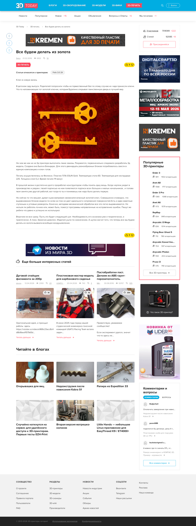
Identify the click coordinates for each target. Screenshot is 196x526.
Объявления (94, 16)
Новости (23, 16)
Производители (57, 508)
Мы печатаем (147, 16)
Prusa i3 (157, 261)
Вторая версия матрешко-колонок (73, 426)
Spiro (18, 58)
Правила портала (24, 498)
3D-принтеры (56, 488)
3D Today (20, 26)
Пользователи (23, 503)
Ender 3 (156, 172)
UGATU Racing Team (60, 283)
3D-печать (34, 26)
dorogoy (19, 283)
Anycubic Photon (161, 252)
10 (48, 58)
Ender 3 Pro (158, 192)
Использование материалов (64, 521)
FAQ (18, 508)
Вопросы (166, 397)
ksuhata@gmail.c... (157, 442)
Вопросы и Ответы (120, 16)
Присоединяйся (159, 44)
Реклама (31, 43)
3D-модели (54, 493)
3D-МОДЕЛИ (99, 5)
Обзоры (87, 503)
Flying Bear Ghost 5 (162, 232)
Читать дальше (23, 337)
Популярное (41, 16)
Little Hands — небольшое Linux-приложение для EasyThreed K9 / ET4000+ (113, 428)
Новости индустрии (92, 488)
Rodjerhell (153, 404)
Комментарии (151, 397)
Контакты (143, 482)
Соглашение (22, 493)
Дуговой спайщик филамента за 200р (29, 277)
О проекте (21, 488)
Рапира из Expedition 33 (112, 386)
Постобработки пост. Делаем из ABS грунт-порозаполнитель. (111, 276)
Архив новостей (91, 508)
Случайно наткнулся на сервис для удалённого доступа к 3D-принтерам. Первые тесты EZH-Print (32, 429)
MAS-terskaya (99, 283)
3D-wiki (53, 503)
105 (130, 283)
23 (50, 283)
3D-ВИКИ (117, 5)
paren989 (153, 423)
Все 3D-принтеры (158, 272)
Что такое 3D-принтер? (161, 312)
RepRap (156, 212)
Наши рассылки (124, 498)
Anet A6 (157, 202)
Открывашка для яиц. (30, 386)
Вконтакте (121, 488)
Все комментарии (158, 463)
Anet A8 (157, 182)
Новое (61, 16)
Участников (152, 30)
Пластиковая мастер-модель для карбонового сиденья (75, 277)
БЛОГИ (53, 5)
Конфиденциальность (91, 521)
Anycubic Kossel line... (163, 242)
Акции (77, 16)
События (87, 498)
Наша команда (146, 492)
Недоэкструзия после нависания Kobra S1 (70, 388)
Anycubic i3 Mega (161, 222)
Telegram (120, 493)
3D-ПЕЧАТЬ (133, 5)
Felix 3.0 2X (58, 72)
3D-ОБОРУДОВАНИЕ (74, 5)
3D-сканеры (55, 498)
